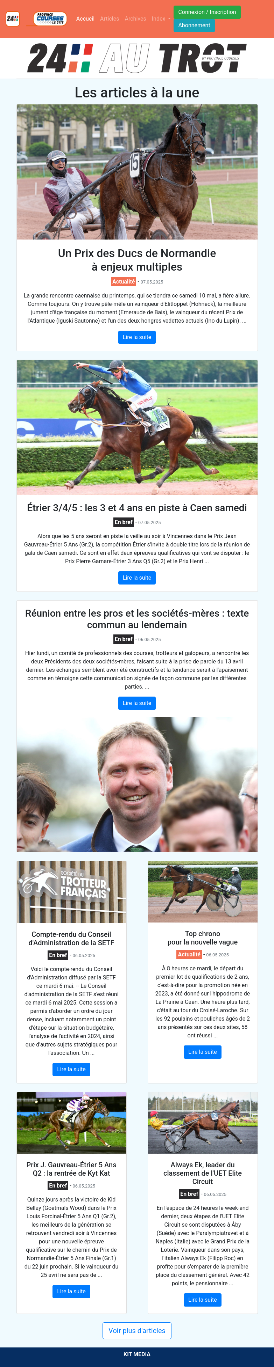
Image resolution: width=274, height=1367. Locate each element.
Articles (109, 18)
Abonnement (194, 25)
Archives (135, 18)
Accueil (86, 18)
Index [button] (159, 18)
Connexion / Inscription (207, 12)
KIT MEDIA (137, 1354)
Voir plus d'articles (137, 1330)
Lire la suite (137, 337)
